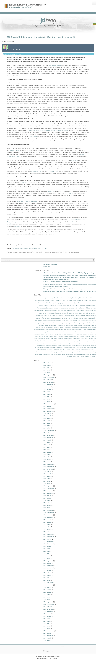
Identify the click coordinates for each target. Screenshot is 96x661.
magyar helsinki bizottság (74, 323)
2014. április (47, 365)
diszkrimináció (90, 298)
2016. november (48, 435)
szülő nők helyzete (80, 352)
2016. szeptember (48, 430)
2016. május (46, 423)
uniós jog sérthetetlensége (40, 329)
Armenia (71, 222)
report (24, 182)
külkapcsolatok (69, 325)
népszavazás (38, 352)
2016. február (47, 416)
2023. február (47, 570)
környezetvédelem (80, 315)
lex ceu (74, 356)
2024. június (47, 597)
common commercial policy (48, 352)
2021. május (46, 527)
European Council (14, 150)
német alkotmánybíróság (82, 308)
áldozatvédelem (61, 325)
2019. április (47, 479)
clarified (71, 193)
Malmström (50, 191)
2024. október (47, 607)
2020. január (47, 495)
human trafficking (73, 318)
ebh (74, 352)
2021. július (46, 532)
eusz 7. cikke (43, 305)
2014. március (47, 363)
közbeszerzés (46, 340)
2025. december (48, 635)
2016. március (47, 418)
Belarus (11, 224)
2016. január (47, 413)
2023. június (47, 580)
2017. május (46, 447)
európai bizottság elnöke (41, 310)
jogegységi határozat (63, 303)
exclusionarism (67, 331)
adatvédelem (53, 310)
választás (59, 305)
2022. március (47, 549)
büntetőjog (47, 325)
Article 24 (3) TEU (36, 171)
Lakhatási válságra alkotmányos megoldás (55, 286)
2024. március (47, 592)
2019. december (48, 493)
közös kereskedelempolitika (87, 305)
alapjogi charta (87, 327)
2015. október (47, 406)
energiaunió (61, 336)
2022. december (48, 568)
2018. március (47, 452)
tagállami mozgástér (76, 298)
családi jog (67, 327)
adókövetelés (50, 349)
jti (48, 20)
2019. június (47, 481)
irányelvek (45, 320)
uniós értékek (81, 303)
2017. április (47, 445)
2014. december (48, 384)
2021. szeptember (48, 537)
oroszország (75, 305)
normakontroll (64, 343)
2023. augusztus (48, 582)
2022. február (47, 546)
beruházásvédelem (84, 343)
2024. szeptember (48, 604)
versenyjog (73, 303)
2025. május (46, 623)
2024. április (47, 594)
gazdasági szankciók (40, 327)
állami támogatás (51, 303)
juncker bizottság (39, 336)
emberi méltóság (69, 352)
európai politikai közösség (49, 347)
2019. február (47, 474)
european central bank (85, 336)
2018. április (47, 454)
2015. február (47, 389)
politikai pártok (59, 347)
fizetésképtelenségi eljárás (60, 349)
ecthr (48, 318)
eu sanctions (51, 315)
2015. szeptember (48, 404)
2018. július (46, 462)
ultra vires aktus (69, 308)
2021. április (47, 524)
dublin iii (48, 338)
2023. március (47, 573)
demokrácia (38, 303)
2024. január (47, 587)
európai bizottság (64, 298)
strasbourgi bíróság (62, 313)
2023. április (47, 575)
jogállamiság (58, 300)
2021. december (48, 544)
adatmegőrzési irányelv (39, 323)
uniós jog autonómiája (52, 329)
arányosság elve (51, 305)
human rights (83, 318)
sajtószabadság (38, 354)
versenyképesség (78, 329)
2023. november (48, 585)
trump (38, 318)
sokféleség (83, 349)
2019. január (47, 471)
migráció (85, 313)
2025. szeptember (48, 631)
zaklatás (87, 356)
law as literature (41, 345)
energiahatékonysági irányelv (50, 336)
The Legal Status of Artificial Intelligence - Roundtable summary (62, 289)
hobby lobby (41, 325)
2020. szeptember (48, 512)
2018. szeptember (48, 466)
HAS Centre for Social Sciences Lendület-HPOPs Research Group (29, 248)
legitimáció (51, 320)
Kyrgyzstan (17, 226)
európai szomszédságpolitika (42, 331)
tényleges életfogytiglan (88, 325)
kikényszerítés (57, 320)
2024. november (48, 609)
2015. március (47, 392)
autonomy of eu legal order (40, 334)
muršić (44, 354)
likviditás (36, 338)
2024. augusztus (48, 602)
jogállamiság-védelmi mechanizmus (73, 345)
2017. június (47, 450)
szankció (71, 313)
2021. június (47, 529)
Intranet (40, 647)
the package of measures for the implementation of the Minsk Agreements (47, 130)
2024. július (46, 599)
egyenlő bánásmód (59, 352)
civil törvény (38, 320)
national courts (82, 331)
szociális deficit (65, 320)
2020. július (46, 508)
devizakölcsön (89, 310)
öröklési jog (73, 327)
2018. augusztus (48, 464)
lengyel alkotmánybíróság (48, 343)
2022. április (47, 551)
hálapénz (89, 323)
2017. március (47, 442)
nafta (42, 318)
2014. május (46, 368)
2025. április (47, 621)
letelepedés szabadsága (74, 320)
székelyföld (78, 347)
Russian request (32, 137)
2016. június (47, 425)
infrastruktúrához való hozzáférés (66, 329)
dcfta (78, 336)
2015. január (47, 387)
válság (36, 343)
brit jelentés (52, 331)
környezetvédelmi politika (56, 340)
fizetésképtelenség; (90, 349)
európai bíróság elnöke (78, 338)
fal (45, 338)
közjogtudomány (80, 356)
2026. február (47, 638)
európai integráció (68, 315)
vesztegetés (83, 323)
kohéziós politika (68, 347)
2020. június (47, 505)
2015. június (47, 399)
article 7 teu (73, 334)
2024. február (47, 590)
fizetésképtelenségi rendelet (45, 308)
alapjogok (46, 298)
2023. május (46, 578)
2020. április (47, 500)
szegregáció (92, 356)
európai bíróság (54, 298)
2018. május (46, 457)
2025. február (47, 616)
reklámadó (90, 334)
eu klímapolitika (86, 345)
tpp (45, 318)
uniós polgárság (80, 327)
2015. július (46, 401)
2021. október (47, 539)
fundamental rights (41, 315)
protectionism (75, 331)
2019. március (47, 476)
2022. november (48, 566)
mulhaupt (83, 347)
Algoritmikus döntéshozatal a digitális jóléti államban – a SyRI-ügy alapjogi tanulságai (69, 273)
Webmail (34, 647)
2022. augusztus (48, 561)
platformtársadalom (41, 349)
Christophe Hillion (54, 171)
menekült (41, 338)
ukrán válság (78, 313)
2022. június (47, 556)
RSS (62, 647)
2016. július (46, 428)
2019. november (48, 491)
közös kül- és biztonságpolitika (48, 313)
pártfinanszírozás (39, 347)
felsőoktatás (69, 356)
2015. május (46, 396)
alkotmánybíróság (74, 300)
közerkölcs (48, 323)
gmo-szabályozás (91, 329)
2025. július (46, 628)
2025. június (47, 626)
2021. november (48, 541)
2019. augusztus (48, 486)
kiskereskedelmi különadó (87, 320)
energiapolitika (80, 310)
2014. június (47, 370)
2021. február (47, 520)
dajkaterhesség (65, 354)
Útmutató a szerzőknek (50, 264)
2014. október (47, 380)
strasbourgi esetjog (68, 338)
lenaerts (86, 338)
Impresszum (47, 267)
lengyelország (61, 345)
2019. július (46, 483)
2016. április (47, 421)
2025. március (47, 619)
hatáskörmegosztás (78, 325)
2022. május (46, 553)
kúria (44, 303)
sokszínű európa (70, 349)
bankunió (63, 310)
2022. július (46, 558)
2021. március (47, 522)
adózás (84, 329)
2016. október (47, 433)
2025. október (47, 633)
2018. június (47, 459)
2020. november (48, 515)
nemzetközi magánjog (59, 327)
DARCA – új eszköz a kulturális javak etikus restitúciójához (60, 281)
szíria (40, 343)
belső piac (65, 300)
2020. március (47, 498)
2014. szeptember (48, 377)
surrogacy (64, 318)
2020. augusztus (48, 510)
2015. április (47, 394)
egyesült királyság (73, 354)
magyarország (71, 310)
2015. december (48, 411)
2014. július (46, 372)
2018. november (48, 469)
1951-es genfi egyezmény (57, 338)
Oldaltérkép (48, 647)
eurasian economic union (70, 336)
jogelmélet (92, 352)
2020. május (46, 503)
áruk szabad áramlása (68, 340)
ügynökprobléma (39, 340)
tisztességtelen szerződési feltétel (44, 300)
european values (66, 334)
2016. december (48, 437)
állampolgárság (49, 327)
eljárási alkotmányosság (74, 343)
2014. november (48, 382)
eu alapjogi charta (90, 303)
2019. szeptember (48, 488)
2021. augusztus (48, 534)
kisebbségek (77, 349)
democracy (85, 334)
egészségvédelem (78, 340)
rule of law (79, 334)
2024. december (48, 611)
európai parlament (85, 300)
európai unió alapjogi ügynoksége (59, 323)
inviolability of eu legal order (54, 334)
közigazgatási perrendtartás (84, 354)
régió (74, 347)
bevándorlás (59, 315)
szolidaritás (92, 313)
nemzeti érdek (67, 305)
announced (74, 160)
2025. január (47, 614)
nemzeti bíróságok (59, 308)
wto (59, 310)
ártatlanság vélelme (87, 340)
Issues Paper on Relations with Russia (27, 201)
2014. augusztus (48, 375)
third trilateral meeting (55, 65)
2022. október (47, 563)
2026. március (47, 640)
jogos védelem (53, 325)
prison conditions (56, 318)
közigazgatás (91, 318)
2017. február (47, 440)
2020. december (48, 517)
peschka (87, 352)
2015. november (48, 409)
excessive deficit (60, 331)
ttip (84, 298)
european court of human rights (53, 354)
